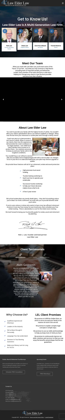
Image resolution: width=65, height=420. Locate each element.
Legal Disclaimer (49, 417)
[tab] (20, 255)
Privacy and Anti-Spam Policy (37, 417)
